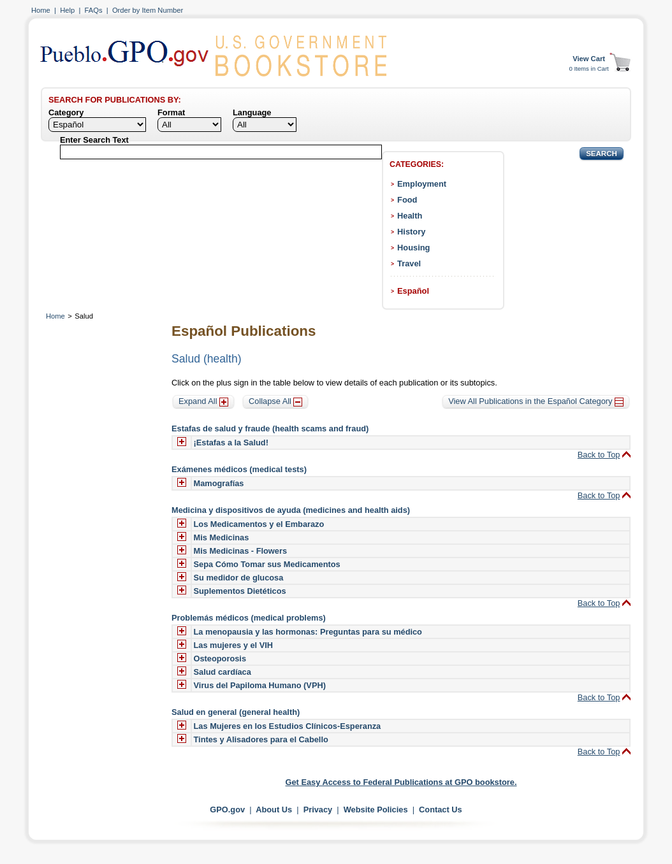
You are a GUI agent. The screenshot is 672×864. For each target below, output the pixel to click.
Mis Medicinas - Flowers (241, 551)
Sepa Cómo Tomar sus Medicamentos (267, 564)
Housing (413, 247)
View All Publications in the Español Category (536, 401)
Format (171, 112)
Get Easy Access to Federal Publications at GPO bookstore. (401, 782)
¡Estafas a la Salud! (231, 442)
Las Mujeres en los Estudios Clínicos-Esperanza (287, 726)
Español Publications (244, 331)
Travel (409, 263)
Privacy (318, 809)
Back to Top (599, 454)
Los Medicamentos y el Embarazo (259, 524)
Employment (421, 184)
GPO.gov (227, 809)
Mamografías (219, 483)
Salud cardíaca (222, 672)
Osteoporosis (220, 658)
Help (67, 10)
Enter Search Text (94, 140)
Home (40, 10)
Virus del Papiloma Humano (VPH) (260, 685)
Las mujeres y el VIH (233, 645)
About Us (274, 809)
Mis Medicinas (221, 537)
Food (407, 200)
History (411, 231)
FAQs (94, 10)
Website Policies (376, 809)
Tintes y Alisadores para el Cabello (261, 739)
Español (413, 291)
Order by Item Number (147, 10)
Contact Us (440, 809)
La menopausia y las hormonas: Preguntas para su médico (308, 632)
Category (66, 112)
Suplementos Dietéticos (240, 591)
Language (252, 112)
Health (409, 215)
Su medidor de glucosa (239, 577)
